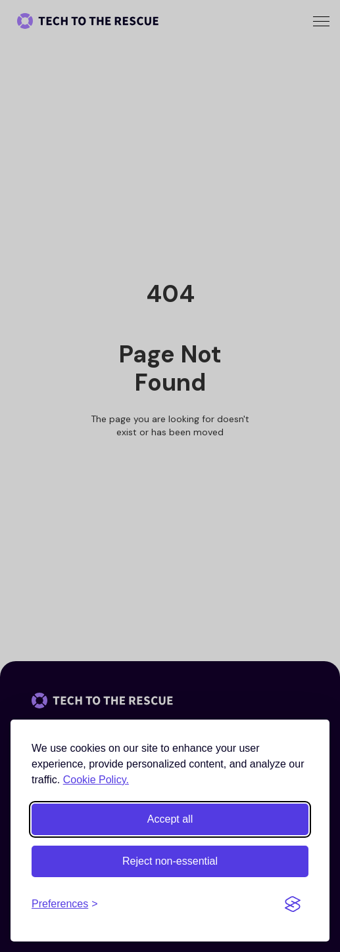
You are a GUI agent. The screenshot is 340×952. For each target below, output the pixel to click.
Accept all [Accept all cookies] (170, 819)
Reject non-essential (170, 861)
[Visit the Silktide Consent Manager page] (292, 904)
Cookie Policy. (96, 779)
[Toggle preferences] (65, 904)
